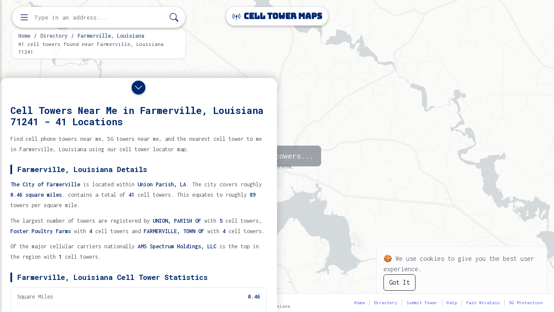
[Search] (174, 18)
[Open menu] (24, 17)
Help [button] (452, 302)
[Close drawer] (138, 87)
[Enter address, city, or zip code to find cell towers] (99, 17)
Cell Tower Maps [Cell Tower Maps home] (277, 16)
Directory (54, 35)
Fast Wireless (483, 302)
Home (24, 35)
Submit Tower (422, 302)
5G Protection (526, 302)
